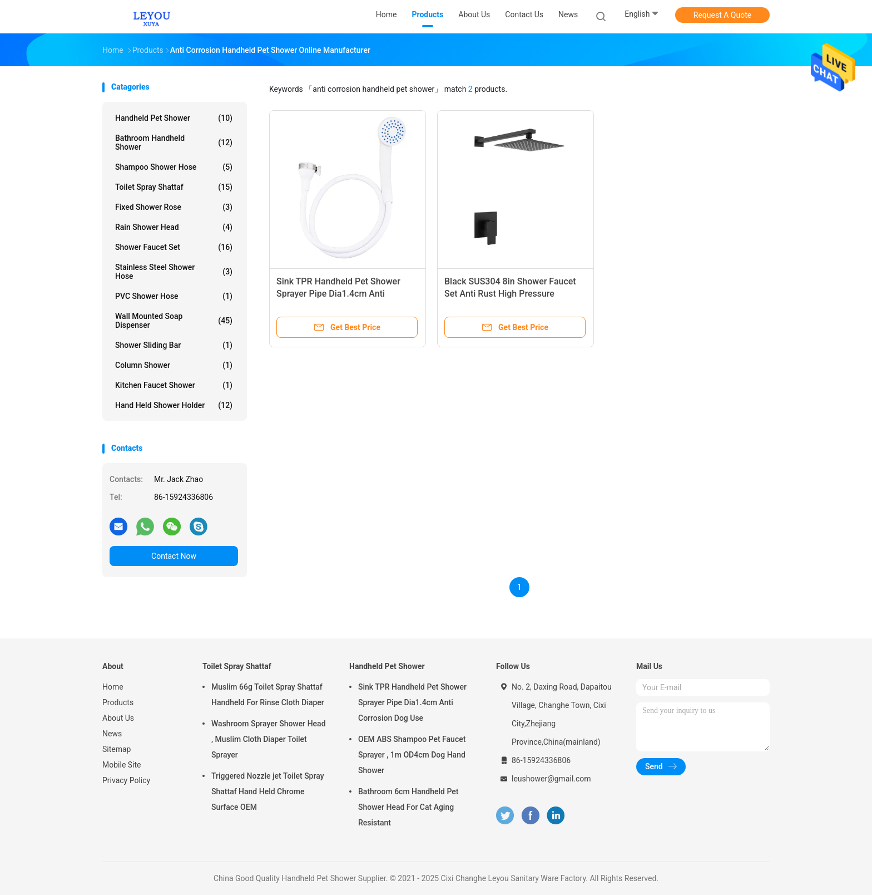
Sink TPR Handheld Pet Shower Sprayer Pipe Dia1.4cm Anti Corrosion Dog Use (338, 293)
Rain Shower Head (173, 227)
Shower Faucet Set (173, 247)
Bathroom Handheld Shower (173, 142)
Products (117, 702)
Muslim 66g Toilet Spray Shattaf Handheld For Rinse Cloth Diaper (267, 694)
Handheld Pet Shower (173, 118)
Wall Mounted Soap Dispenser (173, 321)
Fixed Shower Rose (173, 207)
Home (112, 686)
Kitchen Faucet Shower (173, 385)
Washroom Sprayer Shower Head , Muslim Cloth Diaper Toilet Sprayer (268, 739)
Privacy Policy (126, 780)
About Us (118, 718)
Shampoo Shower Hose (173, 167)
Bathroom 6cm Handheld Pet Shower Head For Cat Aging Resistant (408, 807)
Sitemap (116, 749)
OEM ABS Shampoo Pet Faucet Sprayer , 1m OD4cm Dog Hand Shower (411, 755)
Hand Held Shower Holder (173, 405)
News (112, 733)
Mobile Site (121, 764)
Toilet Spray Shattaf (173, 187)
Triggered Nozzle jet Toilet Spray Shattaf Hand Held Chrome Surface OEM (267, 791)
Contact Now (173, 556)
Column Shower (173, 365)
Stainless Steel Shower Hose (173, 272)
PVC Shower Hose (173, 296)
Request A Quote (722, 15)
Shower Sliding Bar (173, 345)
